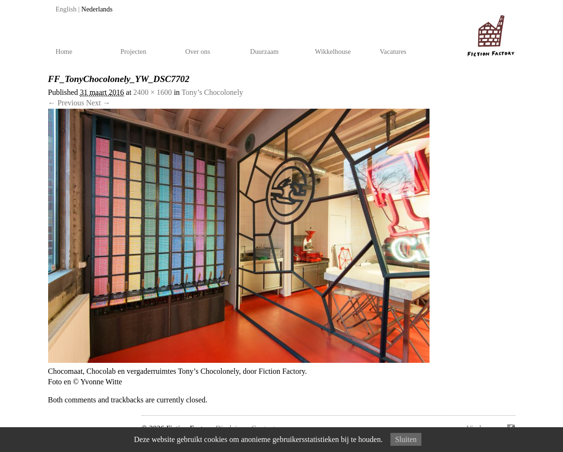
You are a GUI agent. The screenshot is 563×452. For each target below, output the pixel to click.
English (66, 9)
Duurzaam (264, 51)
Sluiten (406, 439)
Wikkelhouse (333, 51)
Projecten (133, 51)
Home (64, 51)
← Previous (66, 103)
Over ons (197, 51)
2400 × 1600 (152, 92)
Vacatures (393, 51)
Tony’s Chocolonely (212, 92)
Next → (98, 103)
